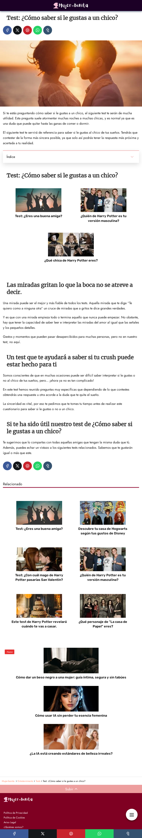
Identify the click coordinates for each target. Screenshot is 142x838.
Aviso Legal (10, 822)
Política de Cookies (14, 817)
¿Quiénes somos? (13, 827)
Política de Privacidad (16, 813)
